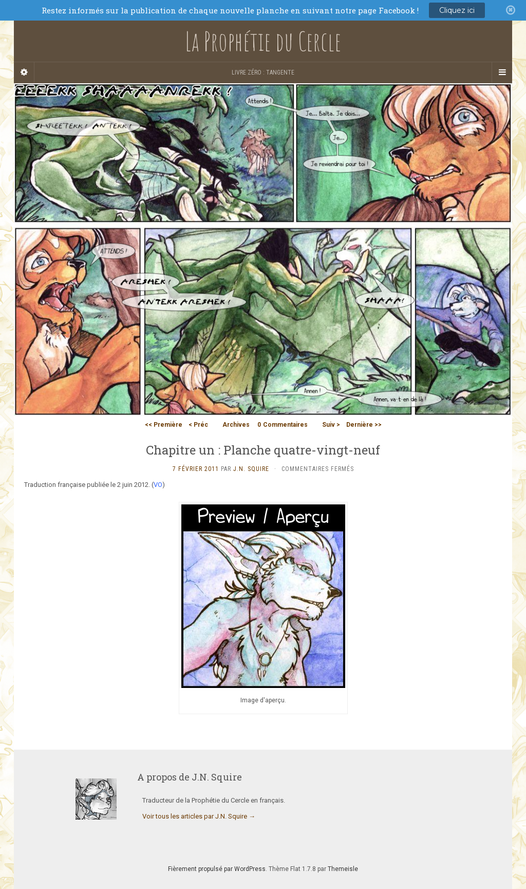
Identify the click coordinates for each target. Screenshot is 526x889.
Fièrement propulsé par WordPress (217, 869)
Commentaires (282, 424)
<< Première (163, 424)
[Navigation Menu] (502, 72)
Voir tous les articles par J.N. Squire (198, 816)
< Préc (198, 424)
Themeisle (343, 869)
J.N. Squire (251, 469)
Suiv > (331, 424)
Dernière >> (364, 424)
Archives (236, 424)
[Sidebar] (24, 72)
